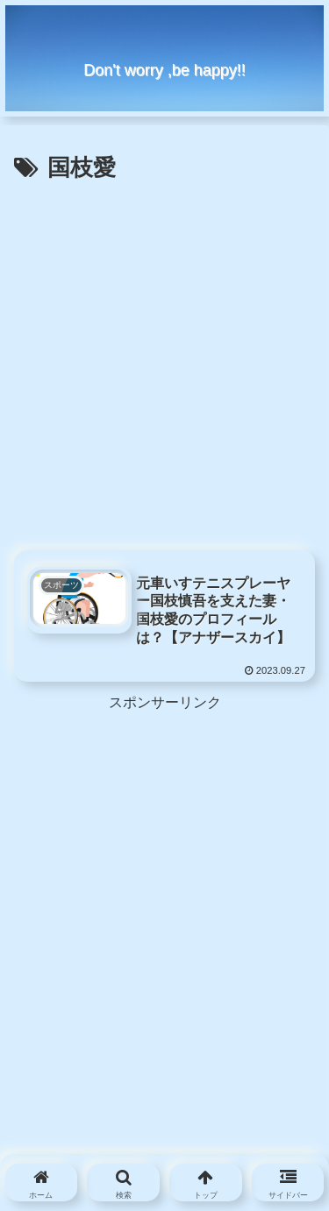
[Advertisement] (164, 361)
